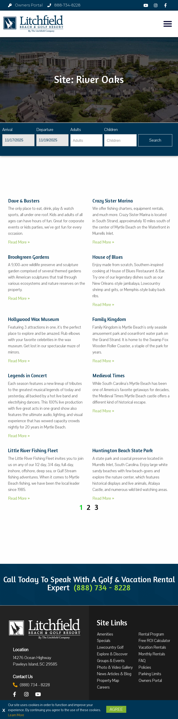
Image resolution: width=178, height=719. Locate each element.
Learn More (16, 715)
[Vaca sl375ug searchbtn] (155, 140)
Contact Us (23, 677)
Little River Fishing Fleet (33, 450)
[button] (168, 24)
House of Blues (107, 257)
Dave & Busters (24, 201)
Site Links (112, 622)
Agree (116, 709)
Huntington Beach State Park (122, 450)
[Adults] (86, 140)
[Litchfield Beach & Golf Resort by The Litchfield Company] (33, 24)
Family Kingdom (109, 319)
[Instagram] (156, 5)
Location (20, 650)
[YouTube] (146, 5)
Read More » (19, 242)
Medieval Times (108, 375)
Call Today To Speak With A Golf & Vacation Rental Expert (89, 583)
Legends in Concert (27, 375)
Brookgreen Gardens (28, 257)
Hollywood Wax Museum (33, 319)
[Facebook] (166, 5)
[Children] (120, 140)
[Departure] (52, 140)
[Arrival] (18, 140)
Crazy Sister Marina (112, 201)
